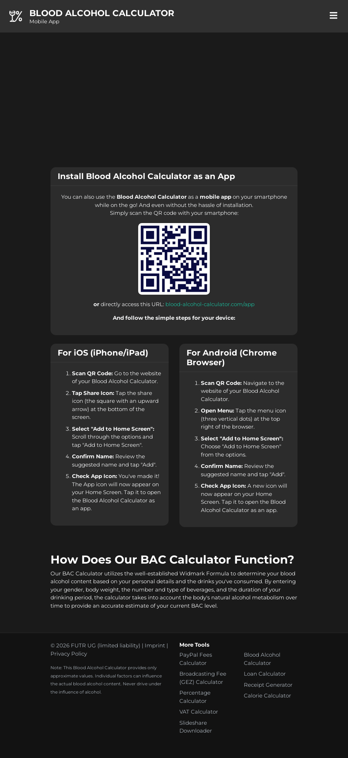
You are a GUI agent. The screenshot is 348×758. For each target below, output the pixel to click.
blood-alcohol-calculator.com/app (210, 304)
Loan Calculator (265, 673)
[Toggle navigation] (333, 16)
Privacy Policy (68, 653)
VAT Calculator (198, 711)
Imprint (155, 645)
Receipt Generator (268, 684)
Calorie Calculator (267, 695)
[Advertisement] (174, 100)
